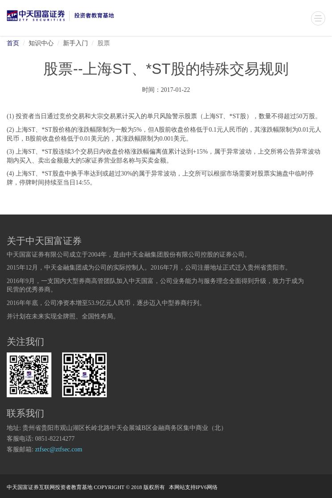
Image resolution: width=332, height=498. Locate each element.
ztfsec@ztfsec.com (58, 449)
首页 (13, 43)
